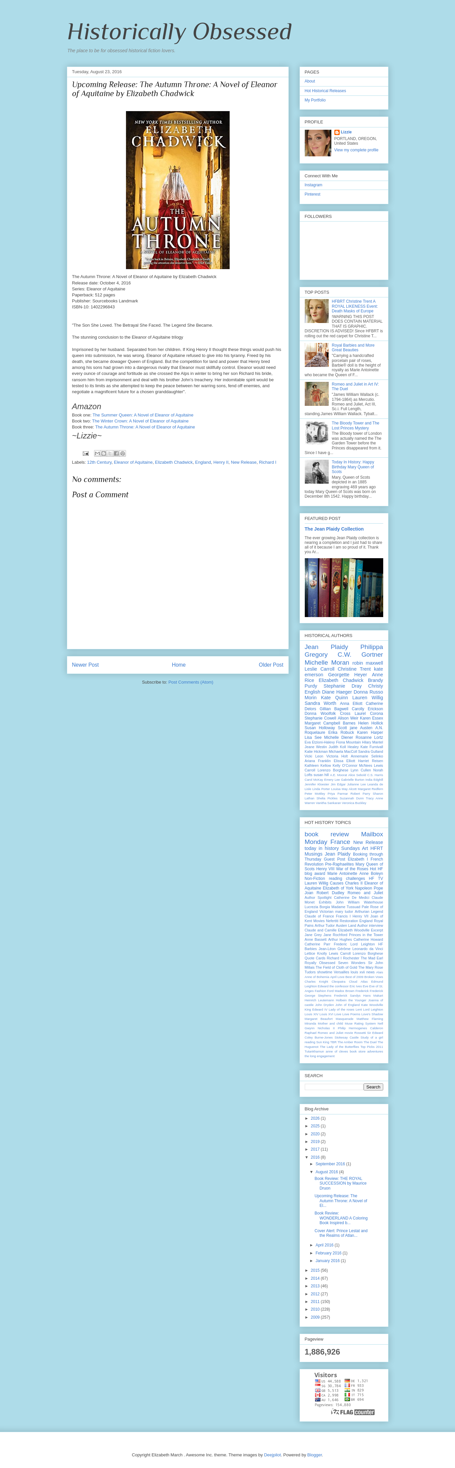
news (370, 972)
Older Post (271, 665)
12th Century (99, 462)
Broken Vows (373, 977)
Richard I (267, 462)
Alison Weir (348, 718)
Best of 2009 (354, 977)
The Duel (370, 1042)
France (340, 841)
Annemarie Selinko (367, 756)
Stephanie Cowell (320, 718)
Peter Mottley (315, 793)
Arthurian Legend (369, 911)
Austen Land (346, 925)
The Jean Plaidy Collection (334, 529)
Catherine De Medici (351, 897)
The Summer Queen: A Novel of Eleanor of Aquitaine (142, 414)
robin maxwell (367, 663)
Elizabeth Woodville (354, 930)
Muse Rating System (360, 1023)
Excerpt (377, 930)
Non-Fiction (315, 878)
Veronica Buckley (354, 803)
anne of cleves (337, 1051)
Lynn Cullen (361, 770)
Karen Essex (371, 718)
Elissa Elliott (344, 761)
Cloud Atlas (358, 981)
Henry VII (361, 916)
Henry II (221, 462)
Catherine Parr (318, 944)
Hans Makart (373, 995)
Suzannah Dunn (352, 798)
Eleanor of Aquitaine (133, 462)
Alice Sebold (357, 775)
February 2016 (328, 1253)
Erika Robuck (341, 732)
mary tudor (344, 911)
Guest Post (334, 859)
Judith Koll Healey (344, 747)
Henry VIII (325, 869)
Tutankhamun (314, 1051)
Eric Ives (356, 986)
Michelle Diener (338, 737)
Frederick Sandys (347, 995)
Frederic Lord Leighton (354, 944)
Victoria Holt (337, 756)
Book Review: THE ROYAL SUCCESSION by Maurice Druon (340, 1183)
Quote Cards (315, 958)
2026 (316, 1118)
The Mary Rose (370, 967)
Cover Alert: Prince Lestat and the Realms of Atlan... (340, 1233)
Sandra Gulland (370, 751)
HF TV (376, 878)
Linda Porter (321, 789)
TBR (333, 1042)
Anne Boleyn (371, 873)
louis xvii (358, 972)
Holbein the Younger (351, 1000)
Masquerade (344, 1019)
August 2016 (327, 1172)
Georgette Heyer (347, 674)
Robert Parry (360, 793)
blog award (315, 873)
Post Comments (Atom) (191, 682)
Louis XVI (326, 1014)
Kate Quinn (334, 697)
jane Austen (361, 728)
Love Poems (351, 1014)
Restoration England (356, 921)
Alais (379, 972)
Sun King (322, 1042)
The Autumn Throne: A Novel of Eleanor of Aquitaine (145, 426)
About (310, 81)
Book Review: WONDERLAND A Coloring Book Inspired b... (341, 1218)
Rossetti (360, 1033)
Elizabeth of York (338, 888)
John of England (347, 1005)
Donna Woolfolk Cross (328, 713)
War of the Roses (352, 869)
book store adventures (366, 1051)
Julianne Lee (356, 784)
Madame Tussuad (345, 907)
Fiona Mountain (348, 742)
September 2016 (330, 1164)
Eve (365, 986)
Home (179, 665)
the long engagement (320, 1056)
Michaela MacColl (343, 751)
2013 (316, 1286)
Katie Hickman (316, 751)
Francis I (343, 916)
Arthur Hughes (340, 939)
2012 (316, 1294)
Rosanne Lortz (369, 737)
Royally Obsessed (320, 963)
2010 (316, 1309)
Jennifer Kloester (317, 784)
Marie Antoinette (342, 873)
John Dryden (324, 1005)
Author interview (370, 925)
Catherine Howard (368, 939)
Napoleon (363, 888)
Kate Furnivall (371, 747)
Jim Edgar (338, 784)
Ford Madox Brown (340, 991)
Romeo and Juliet (365, 893)
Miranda (310, 1023)
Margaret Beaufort (319, 1019)
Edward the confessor (333, 986)
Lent (359, 1009)
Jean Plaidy (326, 646)
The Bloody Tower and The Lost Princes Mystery (355, 425)
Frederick (362, 991)
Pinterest (312, 194)
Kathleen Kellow (318, 765)
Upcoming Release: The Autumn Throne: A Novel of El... (340, 1201)
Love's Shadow (372, 1014)
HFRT (376, 848)
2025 (316, 1126)
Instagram (313, 185)
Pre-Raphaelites (339, 864)
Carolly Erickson (367, 709)
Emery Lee (332, 779)
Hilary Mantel (372, 742)
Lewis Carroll (340, 953)
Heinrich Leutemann (319, 1000)
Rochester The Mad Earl (363, 958)
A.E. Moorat (338, 775)
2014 (316, 1278)
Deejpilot (272, 1454)
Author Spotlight (318, 897)
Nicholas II (326, 1028)
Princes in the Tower (366, 935)
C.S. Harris (375, 775)
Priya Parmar (338, 793)
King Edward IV (316, 1009)
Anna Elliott (351, 703)
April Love (337, 977)
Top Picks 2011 (371, 1047)
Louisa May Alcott (344, 789)
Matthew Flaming (370, 1019)
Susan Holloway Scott (326, 728)
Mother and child (330, 1023)
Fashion (320, 991)
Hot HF (376, 869)
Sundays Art (354, 848)
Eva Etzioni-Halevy (320, 742)
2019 (316, 1141)
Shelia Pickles (326, 798)
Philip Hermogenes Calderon (360, 1028)
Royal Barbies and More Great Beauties (353, 347)
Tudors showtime (318, 972)
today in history (322, 848)
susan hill (321, 775)
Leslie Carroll (320, 669)
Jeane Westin (316, 747)
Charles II (354, 883)
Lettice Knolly (316, 953)
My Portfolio (315, 100)
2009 (316, 1317)
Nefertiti (332, 921)
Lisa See (313, 737)
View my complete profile (356, 150)
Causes (337, 883)
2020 (316, 1134)
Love (337, 1014)
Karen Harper (370, 732)
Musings (314, 854)
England (203, 462)
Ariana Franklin (318, 761)
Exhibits (325, 902)
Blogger (314, 1454)
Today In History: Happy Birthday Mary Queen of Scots (353, 467)
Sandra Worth (320, 703)
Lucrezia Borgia (317, 907)
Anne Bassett (316, 939)
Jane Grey (313, 935)
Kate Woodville (372, 1005)
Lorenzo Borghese (332, 770)
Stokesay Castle (347, 1037)
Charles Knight (316, 981)
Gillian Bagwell (334, 709)
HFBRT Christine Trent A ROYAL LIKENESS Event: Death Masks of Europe (355, 306)
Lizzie (346, 132)
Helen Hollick (370, 723)
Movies (319, 921)
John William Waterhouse (359, 902)
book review (327, 834)
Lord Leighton (373, 1009)
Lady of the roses (341, 1009)
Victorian (326, 911)
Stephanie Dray (343, 686)
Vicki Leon (314, 756)
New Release (244, 462)
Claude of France (319, 916)
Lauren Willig (367, 697)
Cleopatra (339, 981)
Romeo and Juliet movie (335, 1033)
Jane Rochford (335, 935)
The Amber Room (350, 1042)
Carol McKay (314, 779)
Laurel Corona (369, 713)
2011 (316, 1301)
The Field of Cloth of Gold (336, 967)
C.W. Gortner (360, 654)
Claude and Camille (321, 930)
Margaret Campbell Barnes (330, 723)
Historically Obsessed (179, 31)
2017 (316, 1149)
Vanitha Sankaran (328, 803)
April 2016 (324, 1245)
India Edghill (374, 779)
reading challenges (347, 878)
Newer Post (85, 665)
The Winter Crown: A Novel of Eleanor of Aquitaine (140, 420)
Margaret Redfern (370, 789)
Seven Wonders (351, 963)
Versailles (341, 972)
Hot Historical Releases (325, 90)
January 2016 (328, 1260)
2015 (316, 1270)
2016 (316, 1157)
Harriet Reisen (370, 761)
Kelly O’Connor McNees (352, 765)
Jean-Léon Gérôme (335, 949)
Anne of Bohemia (317, 977)
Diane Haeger (337, 692)
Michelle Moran (327, 662)
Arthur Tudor (325, 925)
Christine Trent (354, 669)
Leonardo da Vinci (367, 949)
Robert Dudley (330, 893)
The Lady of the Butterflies (339, 1047)
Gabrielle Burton (352, 779)
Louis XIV (312, 1014)
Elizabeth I (358, 859)
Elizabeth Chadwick (173, 462)
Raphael (311, 1033)
